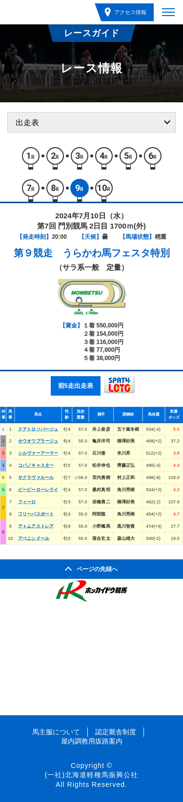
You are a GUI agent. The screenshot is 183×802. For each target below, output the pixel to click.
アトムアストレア (36, 525)
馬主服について (56, 732)
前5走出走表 (75, 385)
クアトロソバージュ (38, 428)
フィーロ (27, 501)
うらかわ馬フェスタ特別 (116, 253)
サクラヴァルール (36, 477)
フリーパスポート (36, 513)
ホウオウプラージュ (38, 441)
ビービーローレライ (38, 489)
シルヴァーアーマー (38, 453)
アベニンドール (33, 537)
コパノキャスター (36, 465)
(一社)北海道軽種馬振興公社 (91, 775)
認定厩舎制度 (115, 732)
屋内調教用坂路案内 (91, 741)
